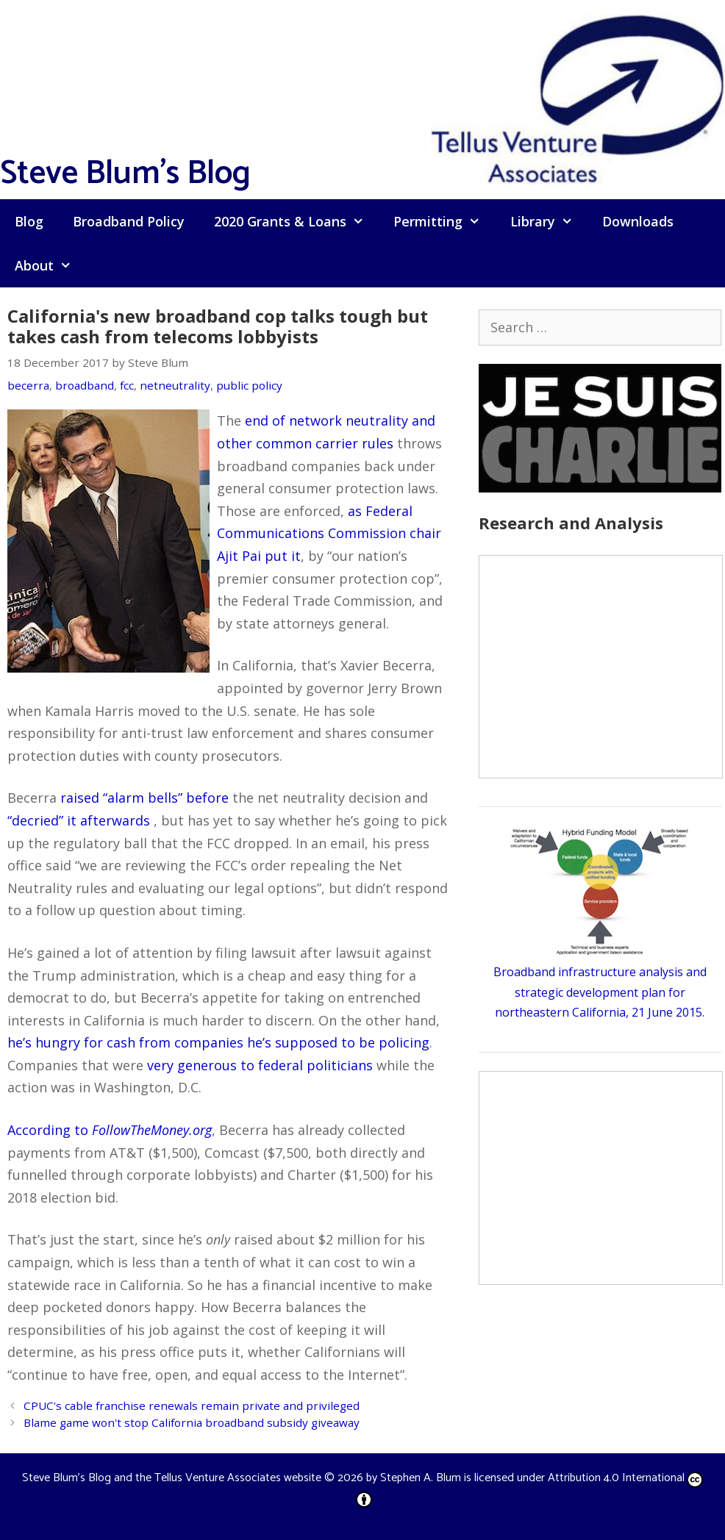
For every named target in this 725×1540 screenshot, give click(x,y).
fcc (127, 385)
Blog (29, 221)
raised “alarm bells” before (144, 797)
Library (549, 221)
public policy (249, 385)
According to (109, 1130)
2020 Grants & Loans (296, 221)
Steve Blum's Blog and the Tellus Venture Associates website (171, 1478)
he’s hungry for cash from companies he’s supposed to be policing (218, 1042)
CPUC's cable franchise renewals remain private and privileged (192, 1405)
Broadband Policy (129, 221)
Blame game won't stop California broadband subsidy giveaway (192, 1422)
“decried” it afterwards (78, 820)
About (50, 265)
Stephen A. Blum (420, 1478)
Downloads (638, 221)
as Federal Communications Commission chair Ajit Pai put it (329, 533)
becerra (28, 385)
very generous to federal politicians (260, 1065)
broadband (84, 385)
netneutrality (175, 385)
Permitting (444, 221)
